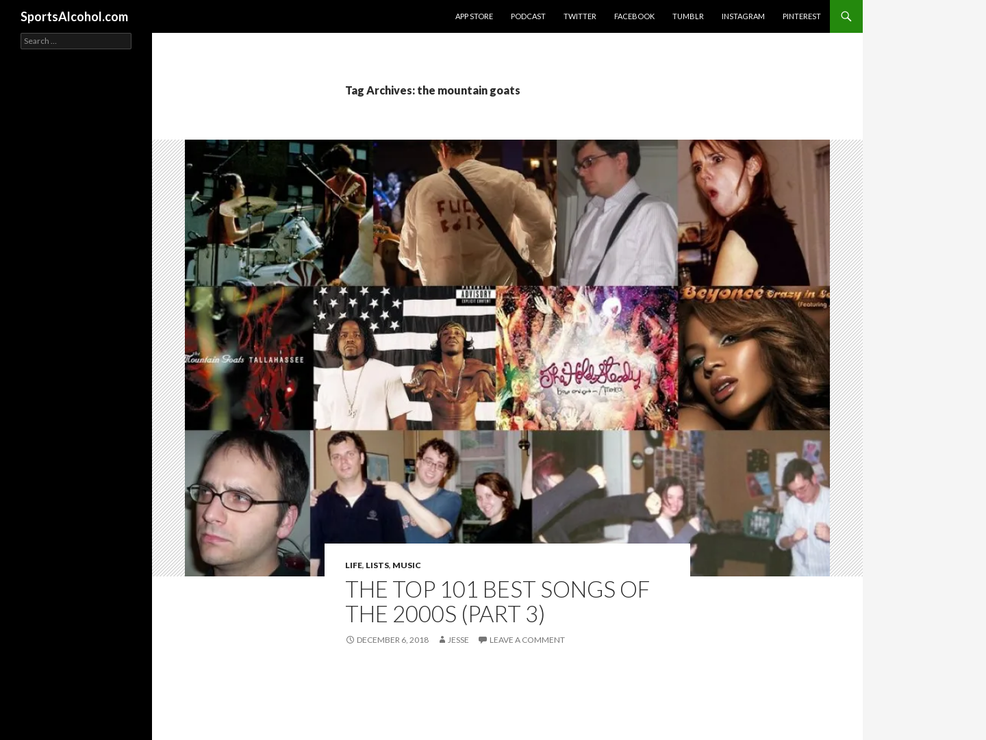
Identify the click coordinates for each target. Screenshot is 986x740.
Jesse (458, 640)
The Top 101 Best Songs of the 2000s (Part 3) (497, 601)
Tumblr (688, 16)
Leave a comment (527, 640)
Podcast (528, 16)
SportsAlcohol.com (74, 16)
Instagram (743, 16)
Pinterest (802, 16)
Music (406, 565)
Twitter (580, 16)
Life (353, 565)
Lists (377, 565)
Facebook (634, 16)
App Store (474, 16)
